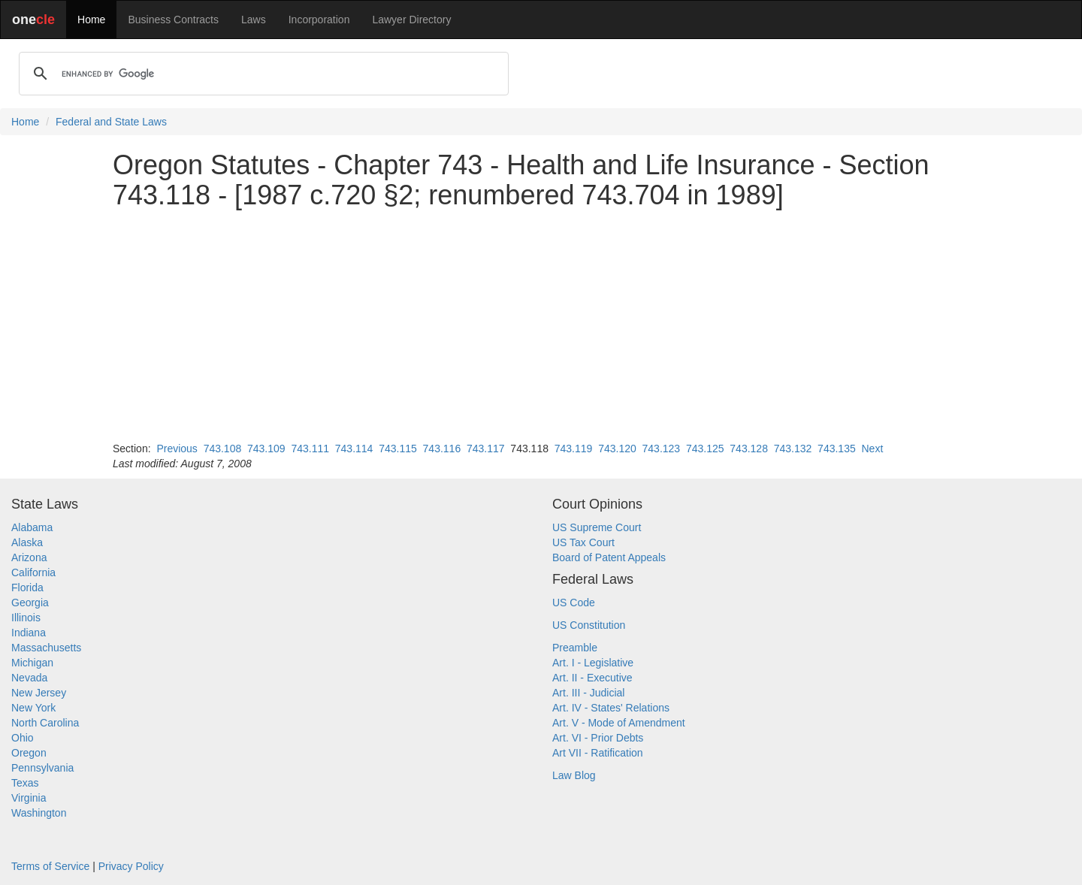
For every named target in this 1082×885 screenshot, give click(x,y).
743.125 (705, 448)
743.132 (793, 448)
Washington (38, 813)
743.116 (442, 448)
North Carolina (45, 723)
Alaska (27, 542)
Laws (253, 20)
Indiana (28, 633)
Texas (25, 783)
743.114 (354, 448)
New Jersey (38, 693)
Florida (27, 587)
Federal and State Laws (111, 122)
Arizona (29, 557)
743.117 (486, 448)
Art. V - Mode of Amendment (618, 723)
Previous (176, 448)
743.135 (837, 448)
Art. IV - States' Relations (610, 708)
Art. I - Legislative (592, 663)
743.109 (266, 448)
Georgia (30, 603)
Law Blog (574, 775)
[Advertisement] (541, 325)
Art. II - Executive (592, 678)
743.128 (749, 448)
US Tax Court (583, 542)
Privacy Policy (131, 866)
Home (91, 20)
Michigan (32, 663)
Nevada (29, 678)
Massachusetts (46, 648)
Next (872, 448)
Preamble (574, 648)
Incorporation (319, 20)
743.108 (223, 448)
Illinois (26, 618)
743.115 (398, 448)
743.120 (617, 448)
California (33, 572)
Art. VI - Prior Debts (597, 738)
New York (33, 708)
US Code (573, 603)
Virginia (28, 798)
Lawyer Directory (411, 20)
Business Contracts (173, 20)
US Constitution (588, 625)
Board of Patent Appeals (609, 557)
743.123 (661, 448)
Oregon (29, 753)
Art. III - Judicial (588, 693)
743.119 (574, 448)
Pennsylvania (42, 768)
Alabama (32, 527)
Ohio (22, 738)
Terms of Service (50, 866)
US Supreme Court (596, 527)
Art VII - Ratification (597, 753)
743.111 (310, 448)
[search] (261, 74)
